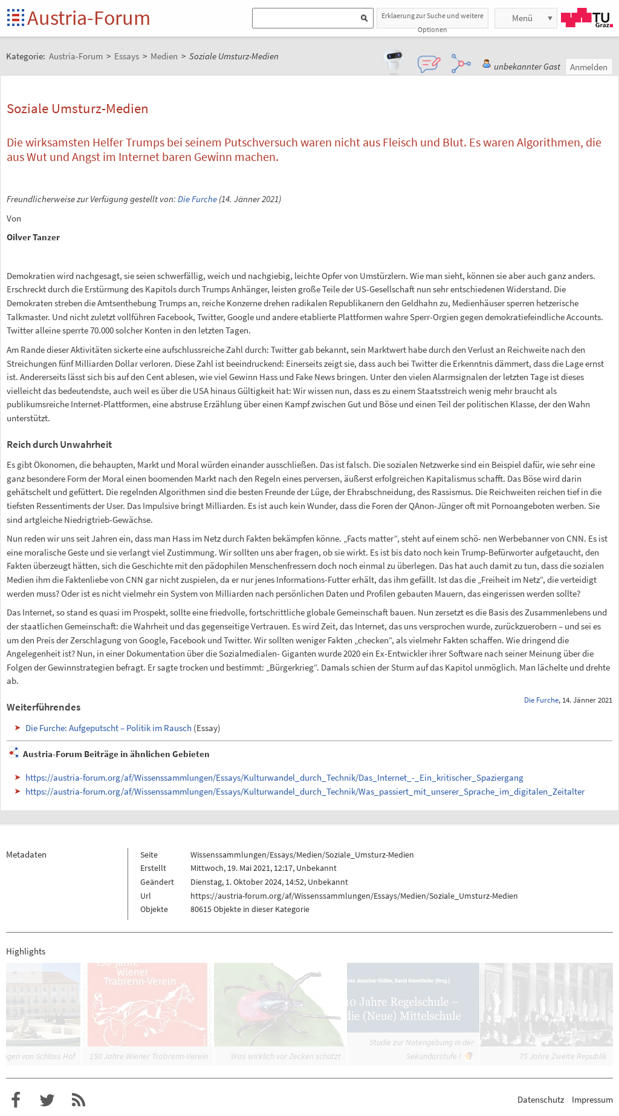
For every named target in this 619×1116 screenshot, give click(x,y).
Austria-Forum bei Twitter (47, 1100)
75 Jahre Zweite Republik (563, 1056)
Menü (522, 18)
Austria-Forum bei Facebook (15, 1100)
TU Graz (587, 17)
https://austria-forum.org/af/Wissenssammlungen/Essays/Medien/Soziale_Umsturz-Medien (354, 895)
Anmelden (589, 67)
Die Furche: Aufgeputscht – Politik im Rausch (108, 728)
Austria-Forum (89, 17)
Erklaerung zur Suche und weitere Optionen (432, 19)
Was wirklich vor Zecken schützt (286, 1056)
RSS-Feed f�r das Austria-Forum (78, 1100)
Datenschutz (540, 1099)
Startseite (16, 18)
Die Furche (197, 199)
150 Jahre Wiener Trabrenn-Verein (148, 1056)
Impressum (592, 1099)
